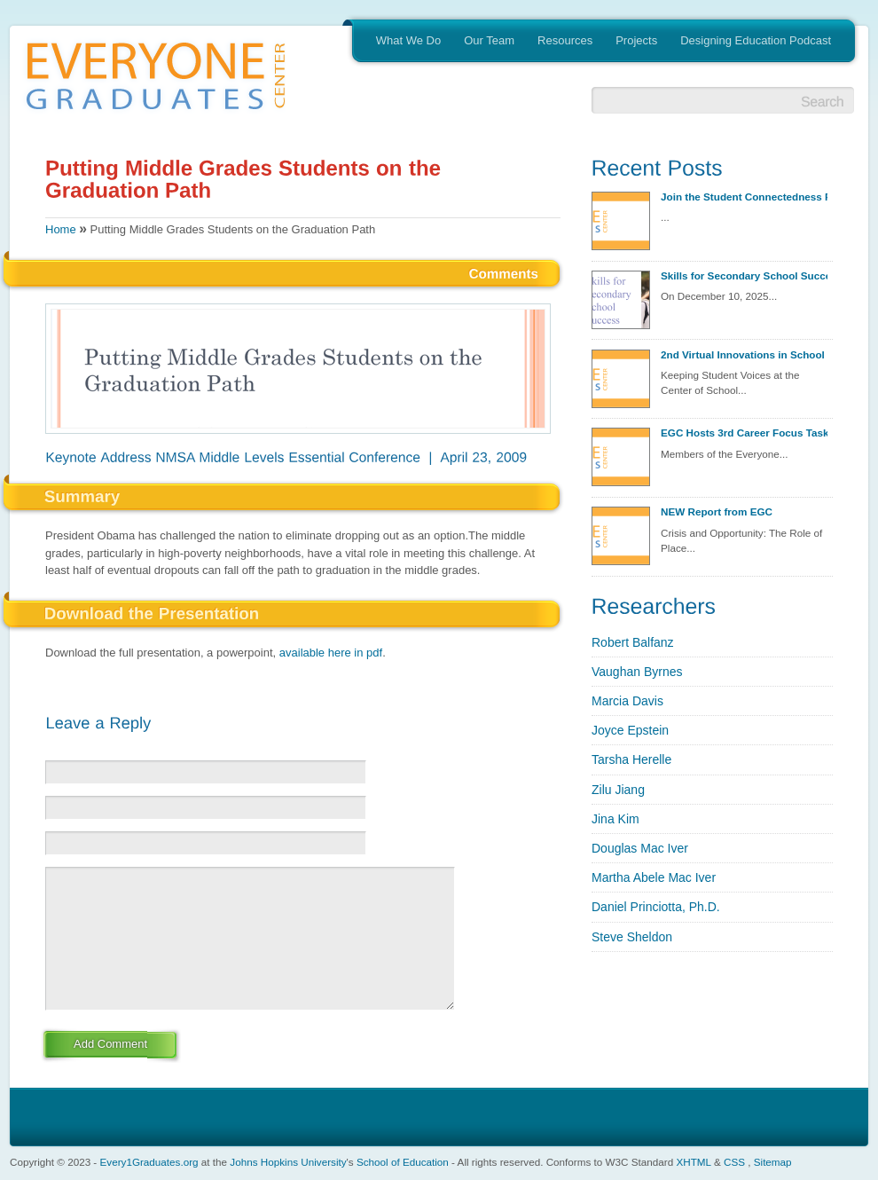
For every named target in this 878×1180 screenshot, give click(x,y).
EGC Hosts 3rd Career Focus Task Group (744, 432)
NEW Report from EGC (716, 511)
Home (60, 229)
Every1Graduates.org (149, 1162)
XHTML (693, 1162)
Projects (636, 40)
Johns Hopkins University (288, 1162)
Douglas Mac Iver (640, 848)
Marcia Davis (627, 701)
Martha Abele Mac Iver (654, 877)
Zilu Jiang (618, 790)
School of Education (403, 1162)
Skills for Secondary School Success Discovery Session (744, 275)
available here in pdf (330, 652)
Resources (564, 40)
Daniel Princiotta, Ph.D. (656, 907)
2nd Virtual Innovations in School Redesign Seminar (744, 354)
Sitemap (773, 1162)
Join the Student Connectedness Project (744, 196)
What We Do (408, 40)
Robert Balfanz (633, 642)
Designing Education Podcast (755, 40)
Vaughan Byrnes (637, 672)
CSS (734, 1162)
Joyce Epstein (630, 730)
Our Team (489, 40)
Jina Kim (615, 819)
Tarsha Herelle (631, 759)
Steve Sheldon (632, 937)
